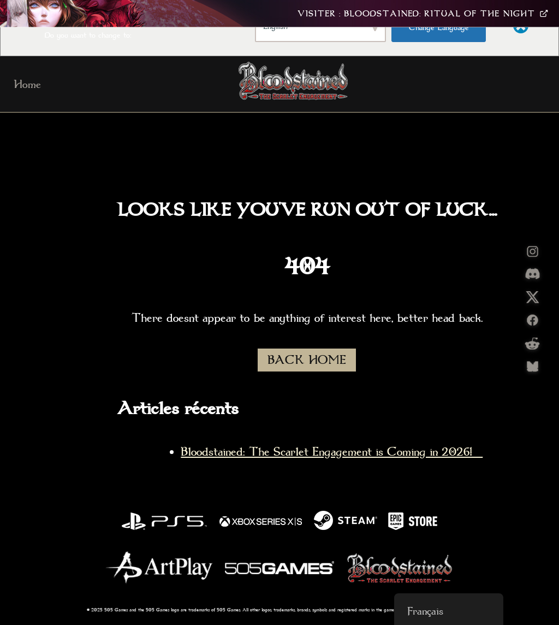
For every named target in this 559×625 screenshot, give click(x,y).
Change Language (439, 27)
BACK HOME (306, 360)
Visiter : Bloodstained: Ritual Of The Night (423, 14)
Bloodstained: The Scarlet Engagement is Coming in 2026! (332, 452)
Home (27, 84)
